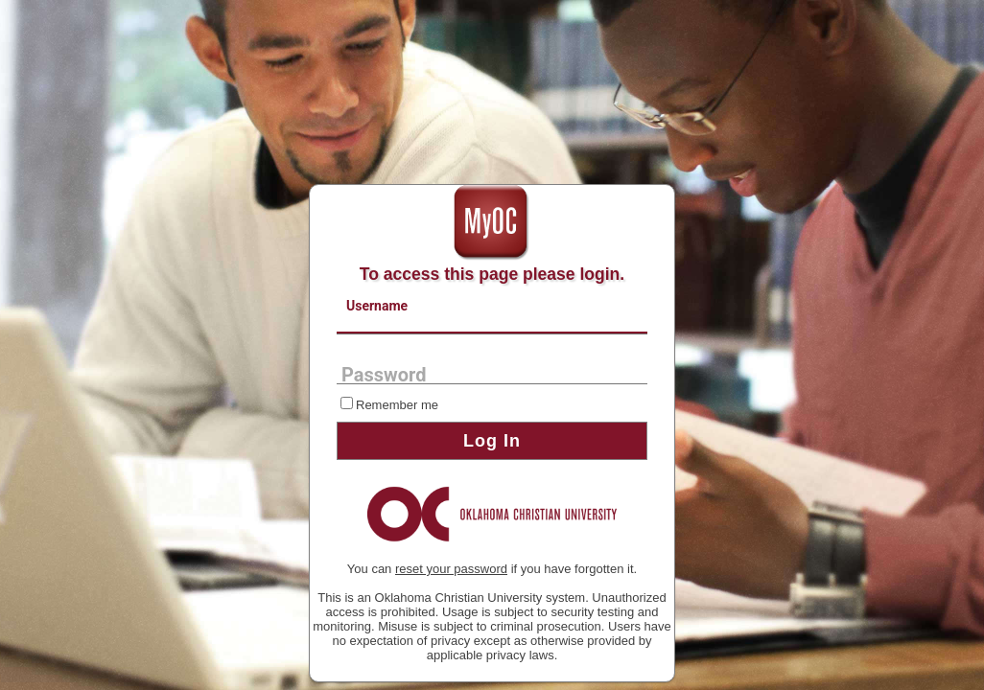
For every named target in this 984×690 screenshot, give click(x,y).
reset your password (451, 569)
